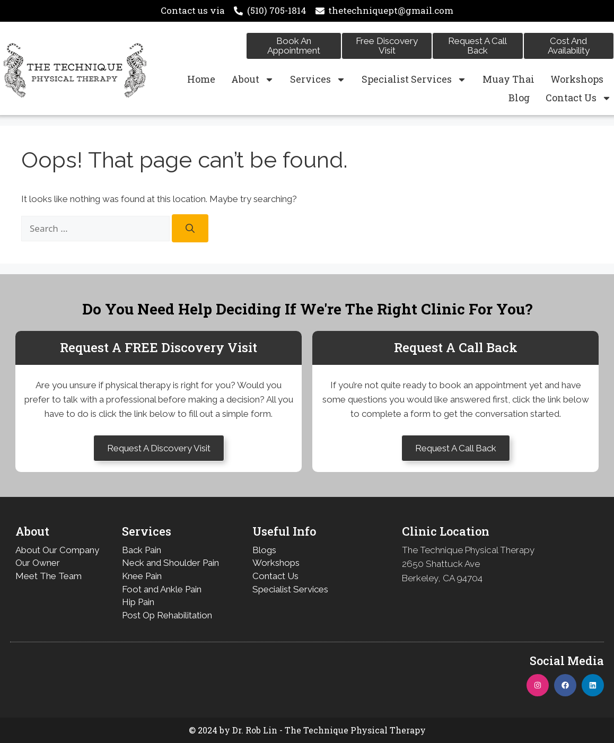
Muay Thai (508, 79)
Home (201, 79)
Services (318, 79)
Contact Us (578, 98)
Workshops (576, 79)
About (252, 79)
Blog (519, 97)
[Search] (190, 228)
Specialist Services (414, 79)
